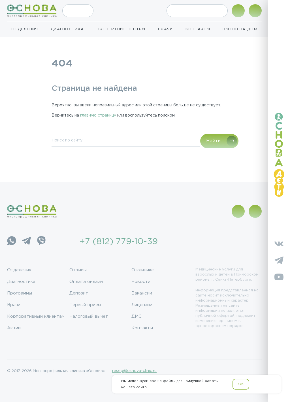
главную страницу (98, 115)
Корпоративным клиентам (36, 316)
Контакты (197, 29)
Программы (19, 293)
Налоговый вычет (88, 316)
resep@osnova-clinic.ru (134, 371)
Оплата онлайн (86, 281)
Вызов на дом (240, 29)
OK (241, 384)
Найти (213, 141)
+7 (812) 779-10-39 (119, 242)
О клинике (142, 270)
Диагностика (67, 29)
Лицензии (141, 305)
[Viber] (41, 241)
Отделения (24, 29)
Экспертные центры (121, 29)
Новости (140, 281)
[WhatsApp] (11, 241)
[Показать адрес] (238, 10)
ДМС (136, 316)
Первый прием (85, 305)
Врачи (165, 29)
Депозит (78, 293)
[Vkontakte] (278, 244)
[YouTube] (278, 277)
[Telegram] (26, 241)
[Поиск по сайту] (255, 10)
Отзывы (78, 270)
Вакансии (141, 293)
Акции (14, 328)
